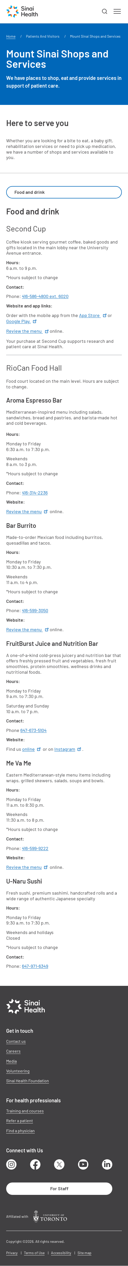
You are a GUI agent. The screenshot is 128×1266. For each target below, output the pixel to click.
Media (11, 1061)
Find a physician (20, 1130)
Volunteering (18, 1070)
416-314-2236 (35, 492)
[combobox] (64, 192)
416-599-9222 (35, 848)
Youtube (83, 1164)
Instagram (68, 749)
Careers (13, 1050)
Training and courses (25, 1110)
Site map (84, 1253)
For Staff (59, 1188)
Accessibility (61, 1253)
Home (10, 36)
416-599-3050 (35, 610)
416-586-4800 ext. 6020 (45, 296)
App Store (93, 315)
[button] (104, 11)
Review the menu (28, 331)
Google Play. (22, 321)
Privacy (12, 1253)
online (32, 749)
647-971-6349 (35, 966)
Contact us (16, 1041)
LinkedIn (107, 1164)
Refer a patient (19, 1120)
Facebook (35, 1164)
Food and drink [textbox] (29, 192)
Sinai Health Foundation (27, 1080)
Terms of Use (34, 1253)
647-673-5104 (33, 730)
